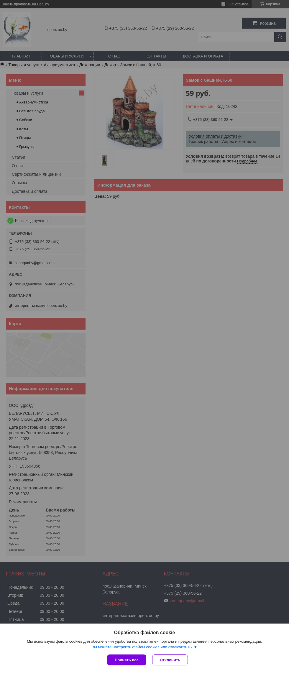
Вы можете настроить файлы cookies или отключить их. (142, 647)
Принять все (127, 660)
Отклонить (170, 660)
